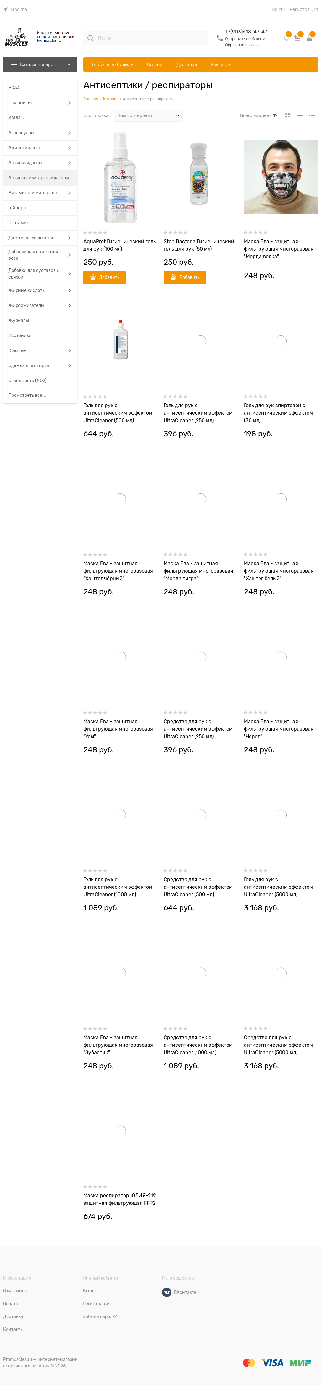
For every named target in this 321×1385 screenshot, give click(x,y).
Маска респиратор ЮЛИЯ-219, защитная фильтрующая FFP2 (120, 1199)
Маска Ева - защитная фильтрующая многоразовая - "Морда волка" (280, 249)
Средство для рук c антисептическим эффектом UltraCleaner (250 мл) (198, 729)
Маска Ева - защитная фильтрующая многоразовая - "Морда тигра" (200, 571)
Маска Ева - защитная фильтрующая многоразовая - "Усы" (120, 729)
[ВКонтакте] (166, 1292)
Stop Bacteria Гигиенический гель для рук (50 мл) (199, 245)
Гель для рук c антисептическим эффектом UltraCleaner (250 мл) (198, 413)
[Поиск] (90, 38)
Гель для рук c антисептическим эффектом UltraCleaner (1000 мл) (117, 887)
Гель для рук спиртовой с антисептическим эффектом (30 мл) (278, 413)
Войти (278, 9)
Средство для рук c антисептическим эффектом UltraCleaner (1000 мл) (198, 1045)
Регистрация (304, 9)
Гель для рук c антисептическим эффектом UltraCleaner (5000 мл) (278, 887)
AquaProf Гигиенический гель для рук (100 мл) (119, 245)
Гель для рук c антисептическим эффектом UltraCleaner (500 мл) (117, 413)
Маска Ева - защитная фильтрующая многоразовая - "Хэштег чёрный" (120, 571)
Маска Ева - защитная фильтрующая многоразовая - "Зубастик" (120, 1045)
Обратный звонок (242, 45)
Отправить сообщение (246, 38)
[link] (15, 9)
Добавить (109, 277)
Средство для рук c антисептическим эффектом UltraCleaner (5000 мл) (278, 1045)
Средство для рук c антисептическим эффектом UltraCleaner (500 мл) (198, 887)
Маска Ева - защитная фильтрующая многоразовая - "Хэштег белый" (280, 571)
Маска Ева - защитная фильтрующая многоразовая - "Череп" (280, 729)
